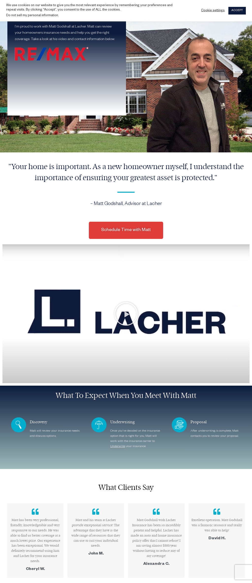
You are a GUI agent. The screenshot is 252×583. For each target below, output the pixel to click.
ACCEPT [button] (237, 10)
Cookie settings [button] (213, 11)
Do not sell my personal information (32, 15)
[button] (126, 314)
